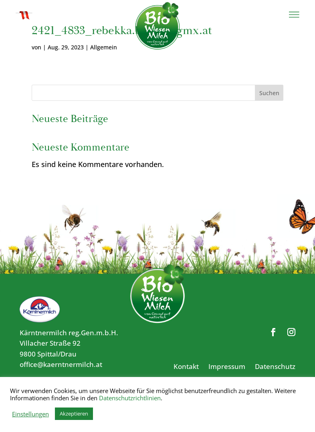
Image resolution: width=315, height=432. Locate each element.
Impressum (226, 366)
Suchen (269, 93)
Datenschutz (275, 366)
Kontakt (186, 366)
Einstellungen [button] (30, 414)
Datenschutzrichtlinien (130, 398)
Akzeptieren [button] (74, 413)
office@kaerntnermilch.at (61, 364)
